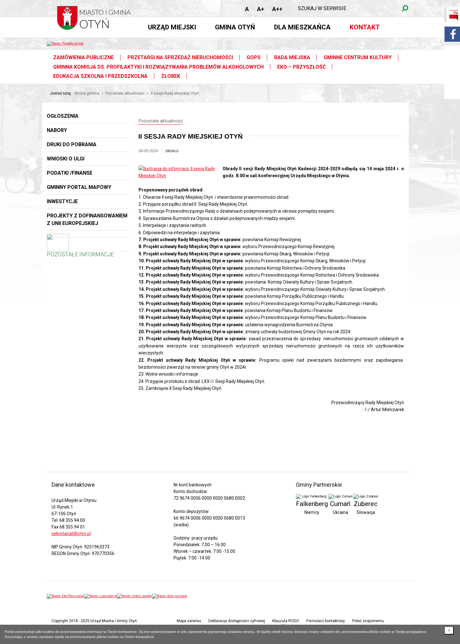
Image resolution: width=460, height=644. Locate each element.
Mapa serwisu (189, 621)
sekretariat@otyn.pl (71, 533)
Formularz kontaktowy (325, 621)
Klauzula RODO (285, 621)
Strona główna (86, 93)
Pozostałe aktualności (125, 93)
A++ (277, 9)
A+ (260, 9)
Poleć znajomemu (368, 621)
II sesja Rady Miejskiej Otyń (175, 93)
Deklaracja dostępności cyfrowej (236, 621)
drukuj (172, 151)
